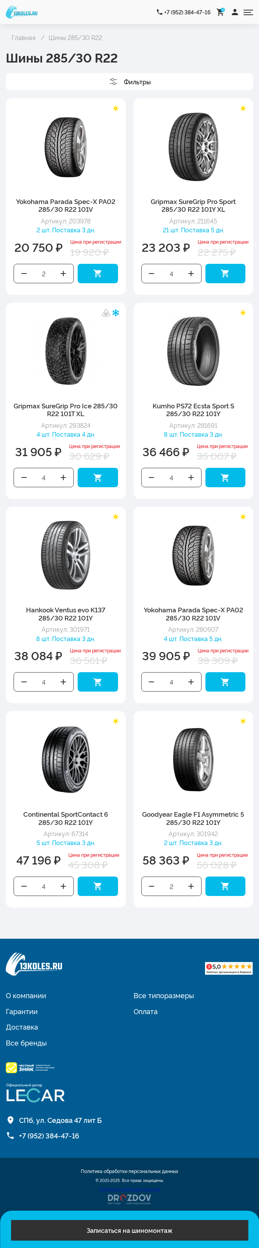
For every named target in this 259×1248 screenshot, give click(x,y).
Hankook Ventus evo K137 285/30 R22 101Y (65, 613)
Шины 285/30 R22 (75, 37)
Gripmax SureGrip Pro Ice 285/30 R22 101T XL (66, 409)
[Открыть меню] (248, 12)
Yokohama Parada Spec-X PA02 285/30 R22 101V (65, 205)
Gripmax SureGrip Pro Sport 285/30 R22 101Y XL (193, 205)
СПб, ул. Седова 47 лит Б (60, 1119)
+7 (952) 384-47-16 (187, 12)
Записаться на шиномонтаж (129, 1230)
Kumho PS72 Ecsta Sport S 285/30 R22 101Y (193, 409)
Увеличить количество (64, 273)
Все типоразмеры (164, 995)
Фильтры (137, 81)
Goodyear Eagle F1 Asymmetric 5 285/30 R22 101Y (193, 817)
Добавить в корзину (98, 273)
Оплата (146, 1011)
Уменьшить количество (24, 273)
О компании (26, 995)
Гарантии (22, 1011)
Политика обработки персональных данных (129, 1171)
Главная (23, 37)
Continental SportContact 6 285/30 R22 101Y (65, 817)
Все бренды (26, 1042)
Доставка (22, 1026)
